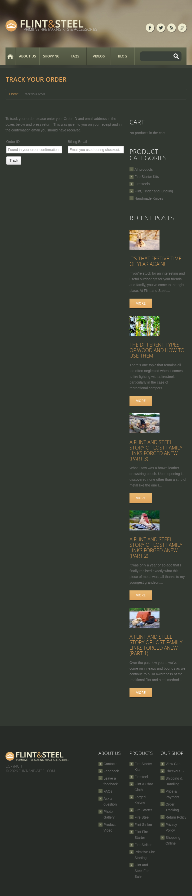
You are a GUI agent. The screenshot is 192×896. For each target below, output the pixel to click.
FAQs (75, 56)
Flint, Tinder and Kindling (153, 191)
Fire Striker (143, 851)
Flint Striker (143, 830)
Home (10, 56)
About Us (27, 56)
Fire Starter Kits (146, 177)
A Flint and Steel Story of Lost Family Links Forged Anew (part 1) (156, 650)
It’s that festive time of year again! (156, 262)
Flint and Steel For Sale (141, 876)
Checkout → (175, 777)
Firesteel (141, 783)
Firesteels (142, 184)
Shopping (51, 56)
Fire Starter (143, 816)
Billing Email (77, 142)
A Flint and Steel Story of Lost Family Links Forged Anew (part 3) (156, 453)
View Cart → (175, 770)
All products (143, 169)
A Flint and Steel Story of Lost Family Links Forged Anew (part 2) (156, 552)
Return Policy (176, 823)
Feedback (111, 777)
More (141, 304)
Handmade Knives (148, 198)
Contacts (110, 770)
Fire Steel (142, 823)
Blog (122, 56)
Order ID (13, 142)
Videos (98, 56)
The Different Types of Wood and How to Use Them (157, 352)
